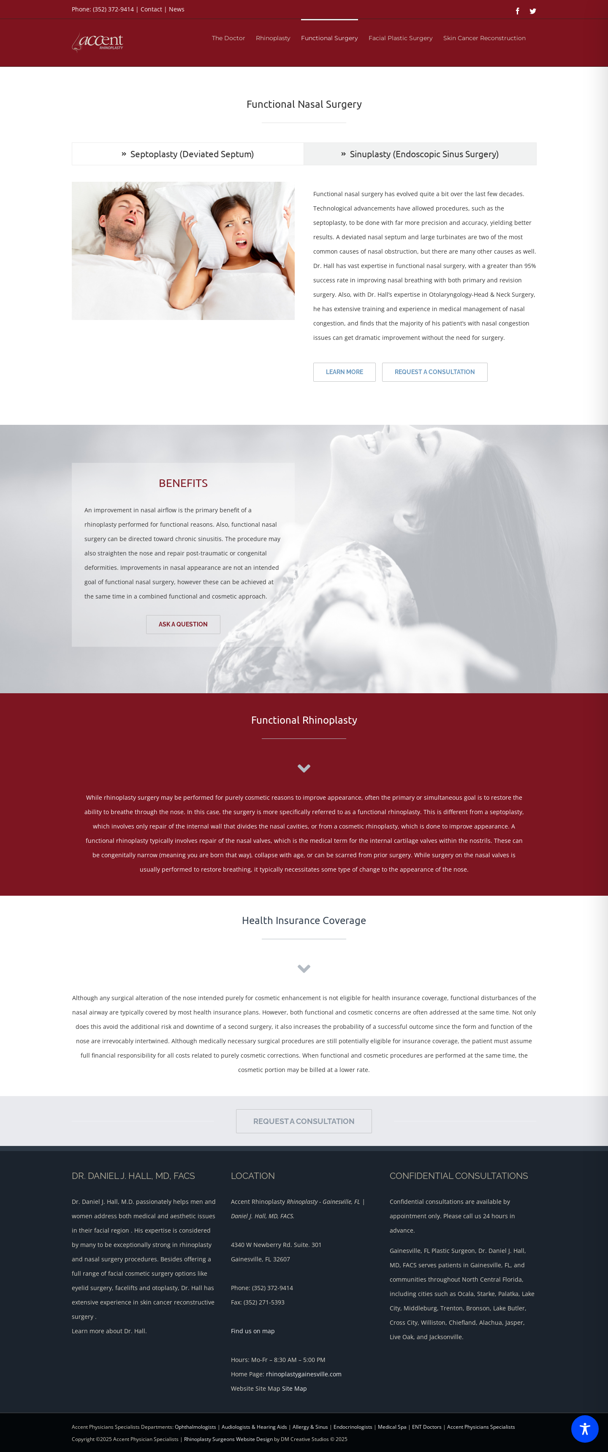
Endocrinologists (353, 1426)
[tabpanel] (304, 286)
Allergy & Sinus (310, 1426)
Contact (151, 9)
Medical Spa (392, 1426)
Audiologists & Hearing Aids (254, 1426)
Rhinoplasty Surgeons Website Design (228, 1439)
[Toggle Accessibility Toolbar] (585, 1429)
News (177, 9)
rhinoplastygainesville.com (304, 1374)
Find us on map (253, 1331)
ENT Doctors (427, 1426)
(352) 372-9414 (113, 9)
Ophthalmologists (195, 1426)
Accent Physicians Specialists (481, 1426)
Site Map (294, 1388)
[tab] (188, 153)
